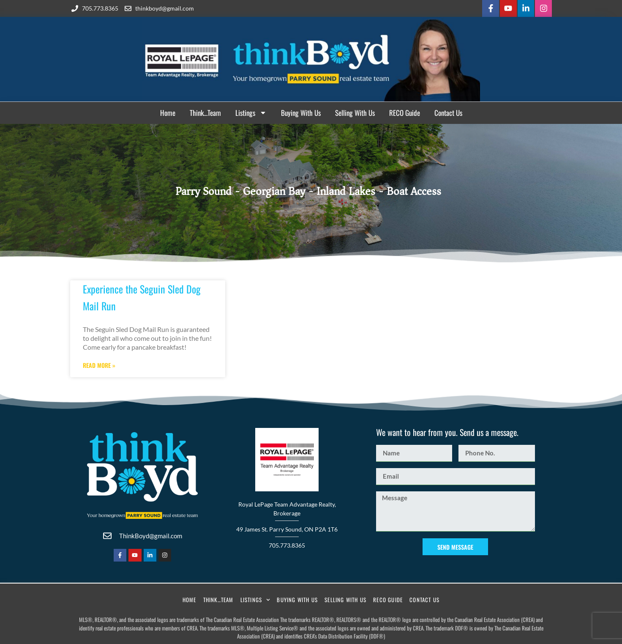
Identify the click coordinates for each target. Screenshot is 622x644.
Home (167, 112)
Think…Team (205, 112)
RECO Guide (404, 112)
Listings (251, 112)
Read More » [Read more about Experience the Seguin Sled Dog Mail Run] (99, 364)
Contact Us (448, 112)
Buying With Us (301, 112)
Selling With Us (355, 112)
